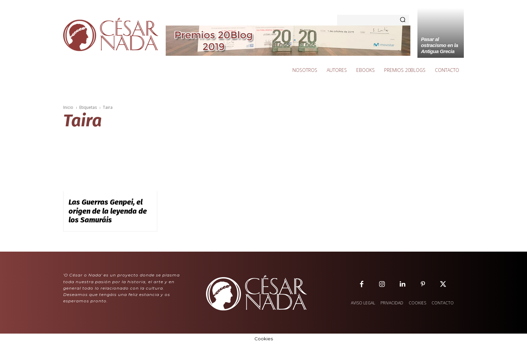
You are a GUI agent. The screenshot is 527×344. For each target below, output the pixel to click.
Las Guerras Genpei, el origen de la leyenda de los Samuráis (108, 211)
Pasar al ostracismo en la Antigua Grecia (439, 45)
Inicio (68, 107)
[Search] (402, 20)
